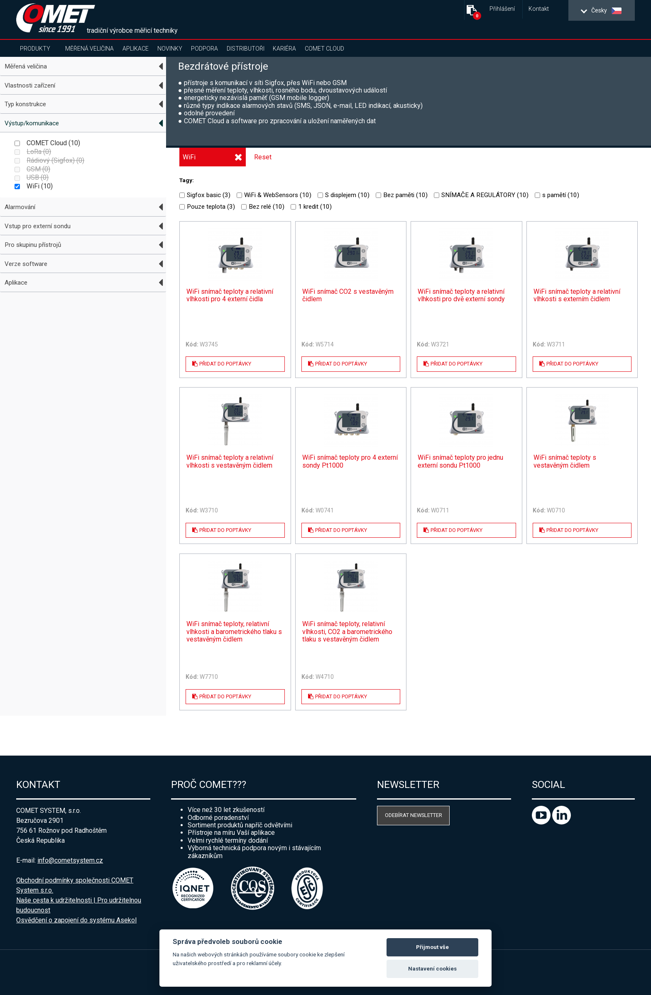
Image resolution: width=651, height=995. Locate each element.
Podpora (204, 48)
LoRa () (33, 152)
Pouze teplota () (207, 206)
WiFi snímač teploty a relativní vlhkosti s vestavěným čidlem (229, 461)
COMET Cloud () (47, 143)
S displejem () (344, 195)
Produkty (35, 48)
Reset (263, 157)
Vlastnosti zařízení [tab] (30, 85)
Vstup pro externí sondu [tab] (38, 226)
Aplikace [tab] (16, 282)
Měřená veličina (89, 48)
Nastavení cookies (432, 969)
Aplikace (135, 48)
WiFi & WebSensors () (274, 195)
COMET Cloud (324, 48)
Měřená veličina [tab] (26, 66)
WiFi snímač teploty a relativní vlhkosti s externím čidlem (577, 295)
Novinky (169, 48)
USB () (32, 177)
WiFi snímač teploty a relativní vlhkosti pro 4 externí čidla (229, 295)
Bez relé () (262, 206)
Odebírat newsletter (413, 815)
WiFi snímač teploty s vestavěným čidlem (565, 461)
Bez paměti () (402, 195)
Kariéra (284, 48)
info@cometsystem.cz (70, 860)
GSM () (32, 169)
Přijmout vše (432, 947)
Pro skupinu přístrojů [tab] (33, 245)
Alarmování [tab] (20, 207)
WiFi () (34, 186)
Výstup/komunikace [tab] (32, 123)
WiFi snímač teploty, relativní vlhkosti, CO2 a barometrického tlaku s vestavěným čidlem (347, 631)
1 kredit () (311, 206)
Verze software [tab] (26, 264)
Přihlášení (502, 8)
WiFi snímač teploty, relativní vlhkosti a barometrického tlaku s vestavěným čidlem (234, 631)
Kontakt (539, 8)
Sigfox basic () (204, 195)
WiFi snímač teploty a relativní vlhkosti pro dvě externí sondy (461, 295)
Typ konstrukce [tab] (25, 104)
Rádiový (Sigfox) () (49, 160)
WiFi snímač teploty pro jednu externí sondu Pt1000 (460, 461)
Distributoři (245, 48)
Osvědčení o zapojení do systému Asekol (76, 920)
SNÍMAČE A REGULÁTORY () (481, 195)
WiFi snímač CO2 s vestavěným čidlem (348, 295)
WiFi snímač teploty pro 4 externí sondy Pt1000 (350, 461)
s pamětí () (557, 195)
